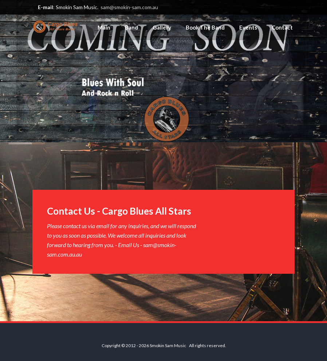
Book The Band (205, 27)
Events (248, 27)
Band (131, 27)
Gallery (162, 27)
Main (104, 27)
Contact (282, 27)
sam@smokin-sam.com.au (129, 7)
